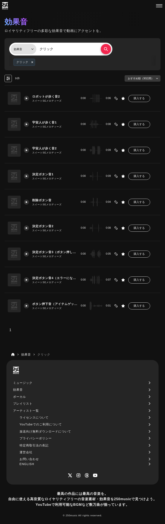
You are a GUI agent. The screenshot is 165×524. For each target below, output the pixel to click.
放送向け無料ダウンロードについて (45, 431)
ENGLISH (27, 464)
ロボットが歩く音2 (46, 96)
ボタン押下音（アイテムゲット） (54, 304)
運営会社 (26, 452)
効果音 (18, 389)
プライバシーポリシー (36, 438)
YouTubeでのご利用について (41, 424)
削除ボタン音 (42, 200)
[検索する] (106, 49)
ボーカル (19, 396)
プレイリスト (22, 403)
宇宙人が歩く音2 (44, 148)
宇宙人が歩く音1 (44, 122)
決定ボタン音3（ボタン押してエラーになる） (54, 252)
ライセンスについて (34, 417)
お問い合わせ (29, 459)
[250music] (5, 5)
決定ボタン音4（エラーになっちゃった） (54, 278)
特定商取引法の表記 (34, 445)
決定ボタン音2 (42, 226)
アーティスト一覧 (26, 410)
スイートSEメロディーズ (47, 100)
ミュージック (22, 382)
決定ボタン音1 (42, 174)
